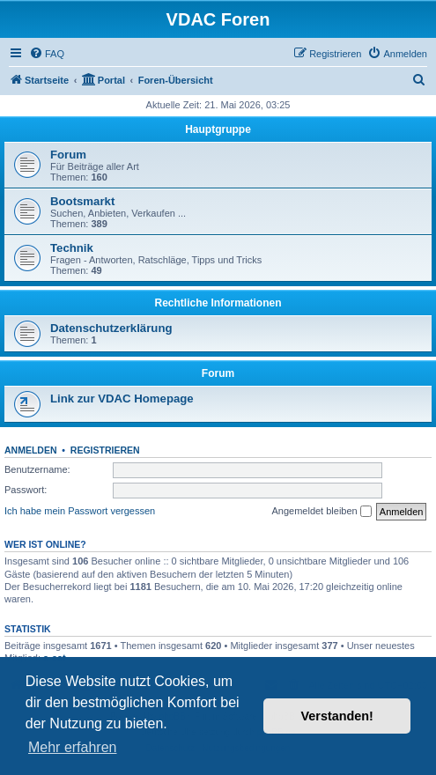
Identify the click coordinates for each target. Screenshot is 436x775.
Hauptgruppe (218, 129)
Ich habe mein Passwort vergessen (79, 511)
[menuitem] (46, 53)
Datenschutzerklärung (111, 328)
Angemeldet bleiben (321, 512)
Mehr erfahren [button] (72, 747)
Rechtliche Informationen (217, 303)
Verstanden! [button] (337, 716)
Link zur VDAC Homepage (122, 398)
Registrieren (105, 450)
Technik (71, 248)
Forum (68, 154)
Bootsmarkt (82, 201)
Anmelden (30, 450)
